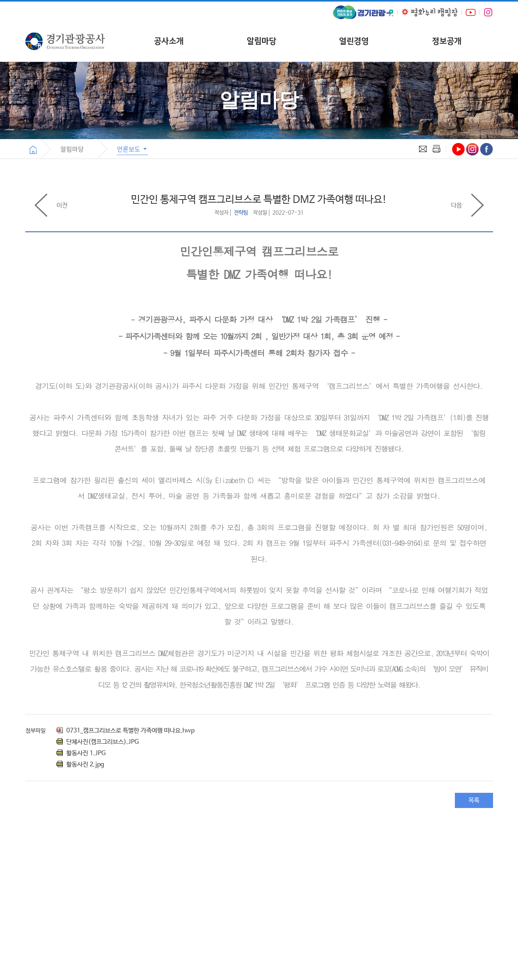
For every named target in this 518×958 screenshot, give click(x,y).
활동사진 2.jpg (80, 764)
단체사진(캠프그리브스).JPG (98, 742)
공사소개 (169, 41)
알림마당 (261, 41)
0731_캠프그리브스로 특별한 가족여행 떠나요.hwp (125, 730)
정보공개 (446, 41)
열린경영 (354, 41)
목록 (473, 800)
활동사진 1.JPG (81, 753)
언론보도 (132, 148)
